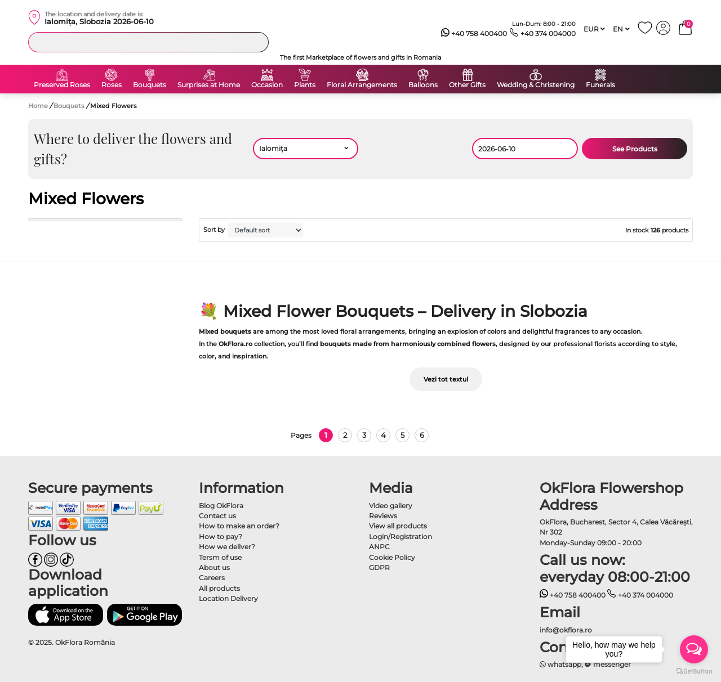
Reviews (383, 516)
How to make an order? (239, 526)
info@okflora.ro (566, 630)
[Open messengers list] (694, 649)
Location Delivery (228, 598)
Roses (111, 85)
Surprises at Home (208, 85)
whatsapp (561, 664)
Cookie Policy (392, 557)
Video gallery (390, 505)
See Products (634, 149)
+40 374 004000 (543, 33)
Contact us (217, 516)
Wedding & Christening (536, 85)
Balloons (423, 85)
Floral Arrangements (362, 85)
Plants (304, 85)
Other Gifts (467, 85)
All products (219, 588)
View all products (398, 526)
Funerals (600, 85)
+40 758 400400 (474, 33)
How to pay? (220, 536)
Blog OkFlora (221, 505)
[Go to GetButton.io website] (694, 670)
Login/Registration (400, 536)
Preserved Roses (62, 85)
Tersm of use (220, 557)
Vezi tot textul (446, 379)
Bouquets (149, 85)
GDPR (379, 567)
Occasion (267, 85)
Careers (212, 577)
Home (38, 106)
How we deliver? (227, 546)
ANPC (379, 546)
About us (214, 567)
